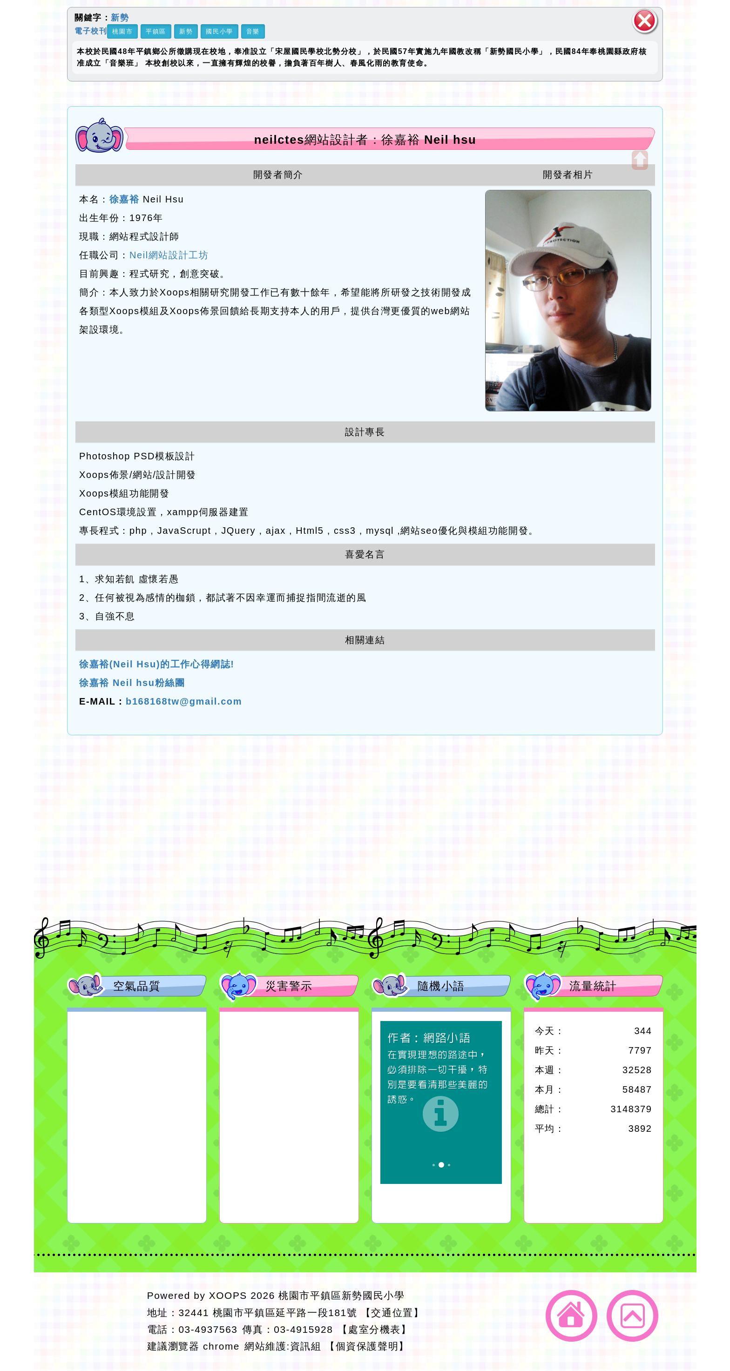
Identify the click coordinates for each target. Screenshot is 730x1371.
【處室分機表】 (374, 1329)
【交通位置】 (392, 1312)
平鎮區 (156, 31)
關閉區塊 (644, 20)
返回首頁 (571, 1316)
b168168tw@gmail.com (184, 701)
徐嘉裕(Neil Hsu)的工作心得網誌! (157, 664)
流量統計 (593, 986)
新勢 (120, 17)
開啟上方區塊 (640, 160)
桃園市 (122, 31)
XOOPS (228, 1295)
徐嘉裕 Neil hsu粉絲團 (132, 683)
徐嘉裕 (124, 199)
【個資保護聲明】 (367, 1346)
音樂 (253, 31)
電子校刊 (90, 30)
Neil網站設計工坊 (169, 255)
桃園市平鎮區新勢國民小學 (341, 1295)
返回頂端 (632, 1316)
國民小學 (219, 31)
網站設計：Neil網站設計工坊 (104, 1321)
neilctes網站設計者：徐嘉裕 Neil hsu (365, 139)
